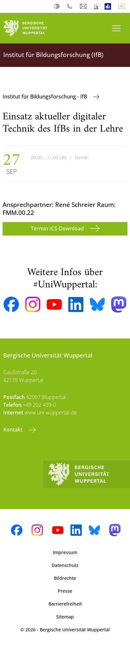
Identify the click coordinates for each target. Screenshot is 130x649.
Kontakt (13, 429)
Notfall (96, 6)
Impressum (65, 552)
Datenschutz (65, 565)
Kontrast (58, 6)
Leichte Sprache (109, 6)
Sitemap (65, 617)
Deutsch (123, 6)
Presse (65, 591)
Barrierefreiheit (65, 604)
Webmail (84, 6)
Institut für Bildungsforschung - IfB (45, 96)
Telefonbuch (71, 6)
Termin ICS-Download (58, 228)
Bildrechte (65, 578)
